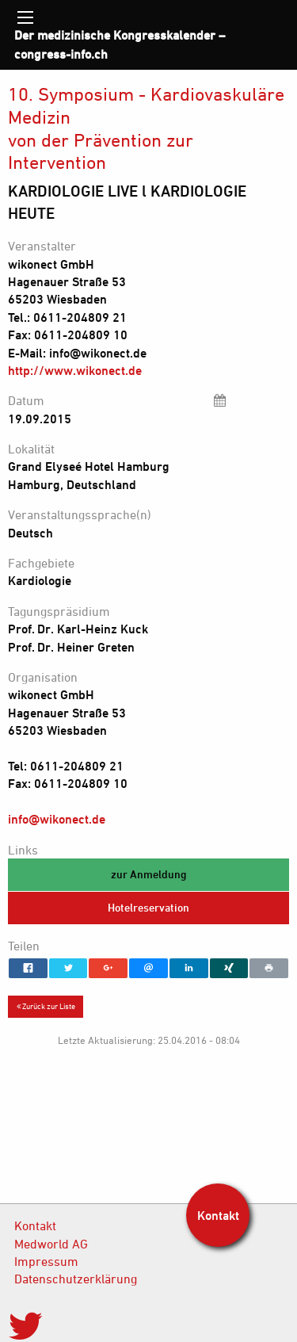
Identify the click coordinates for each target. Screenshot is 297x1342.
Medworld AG (51, 1244)
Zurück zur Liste (46, 1006)
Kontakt (35, 1225)
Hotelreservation (148, 907)
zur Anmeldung (149, 874)
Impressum (46, 1261)
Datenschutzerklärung (75, 1278)
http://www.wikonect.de (75, 370)
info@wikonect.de (56, 819)
